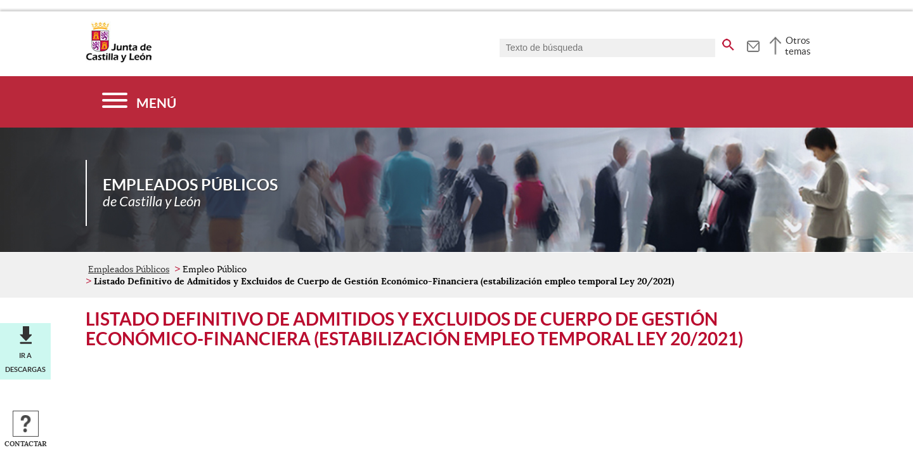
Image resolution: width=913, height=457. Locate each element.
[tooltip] (753, 44)
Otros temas (798, 45)
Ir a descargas (25, 362)
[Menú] (139, 102)
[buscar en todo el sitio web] (728, 42)
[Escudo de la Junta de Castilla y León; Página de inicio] (119, 59)
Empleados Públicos (128, 269)
